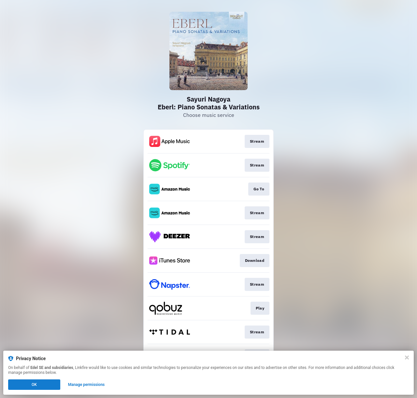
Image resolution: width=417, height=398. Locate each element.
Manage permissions (86, 384)
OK (34, 384)
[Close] (407, 357)
